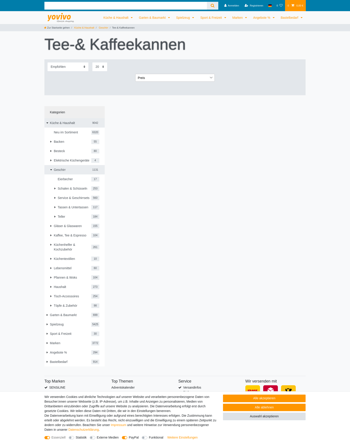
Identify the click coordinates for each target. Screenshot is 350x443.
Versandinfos (192, 387)
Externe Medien (108, 437)
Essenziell (59, 437)
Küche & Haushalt (116, 17)
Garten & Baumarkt (153, 17)
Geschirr (103, 27)
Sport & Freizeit (211, 17)
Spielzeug (183, 17)
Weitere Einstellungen (182, 437)
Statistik (81, 437)
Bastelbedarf (290, 17)
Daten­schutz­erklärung (83, 429)
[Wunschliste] (279, 5)
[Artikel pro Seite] (99, 66)
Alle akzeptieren (264, 398)
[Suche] (212, 6)
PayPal (134, 437)
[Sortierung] (68, 66)
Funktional (156, 437)
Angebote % (262, 17)
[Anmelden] (232, 5)
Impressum (118, 425)
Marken (238, 17)
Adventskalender (123, 387)
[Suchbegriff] (125, 6)
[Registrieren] (254, 5)
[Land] (270, 5)
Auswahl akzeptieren (264, 416)
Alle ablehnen (264, 407)
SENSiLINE (57, 387)
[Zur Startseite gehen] (57, 27)
